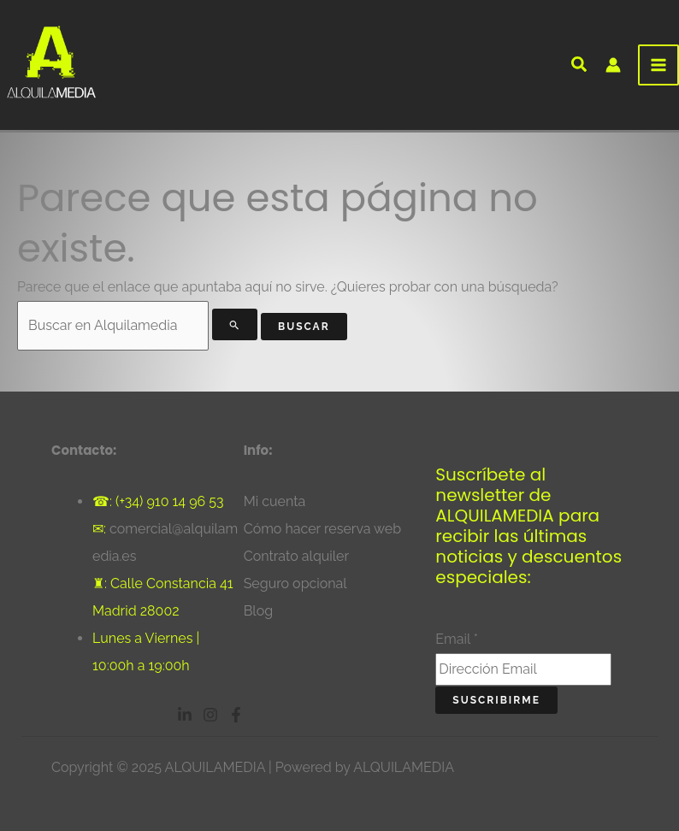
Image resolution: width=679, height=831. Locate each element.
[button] (579, 66)
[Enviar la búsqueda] (234, 324)
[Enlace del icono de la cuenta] (613, 65)
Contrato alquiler (296, 556)
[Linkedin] (184, 714)
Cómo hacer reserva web (322, 529)
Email (456, 639)
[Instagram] (210, 714)
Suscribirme (496, 700)
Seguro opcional (295, 583)
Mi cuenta (275, 501)
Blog (258, 611)
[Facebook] (236, 714)
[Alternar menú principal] (658, 64)
